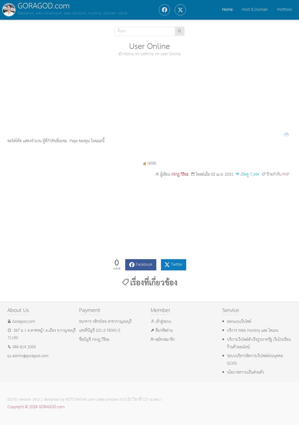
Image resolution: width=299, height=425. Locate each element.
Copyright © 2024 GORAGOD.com (36, 407)
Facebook (144, 264)
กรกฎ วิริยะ (180, 174)
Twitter (176, 264)
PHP (285, 174)
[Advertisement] (149, 98)
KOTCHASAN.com (81, 399)
